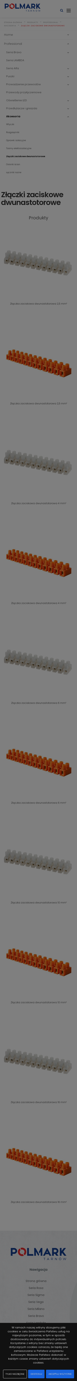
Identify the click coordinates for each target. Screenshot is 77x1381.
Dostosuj (36, 1374)
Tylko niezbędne (15, 1374)
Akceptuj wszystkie (60, 1374)
